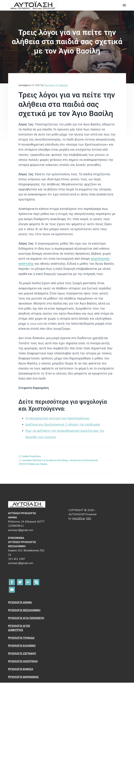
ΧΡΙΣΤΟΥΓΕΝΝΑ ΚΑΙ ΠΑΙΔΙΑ (33, 464)
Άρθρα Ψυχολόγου (31, 456)
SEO (88, 518)
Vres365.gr (78, 518)
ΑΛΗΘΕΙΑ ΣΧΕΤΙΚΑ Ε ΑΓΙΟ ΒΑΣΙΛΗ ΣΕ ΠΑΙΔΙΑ (45, 460)
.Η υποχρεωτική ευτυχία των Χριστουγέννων (57, 418)
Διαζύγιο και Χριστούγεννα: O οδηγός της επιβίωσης (62, 424)
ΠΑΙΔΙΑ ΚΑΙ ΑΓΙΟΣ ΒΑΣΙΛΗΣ (84, 460)
